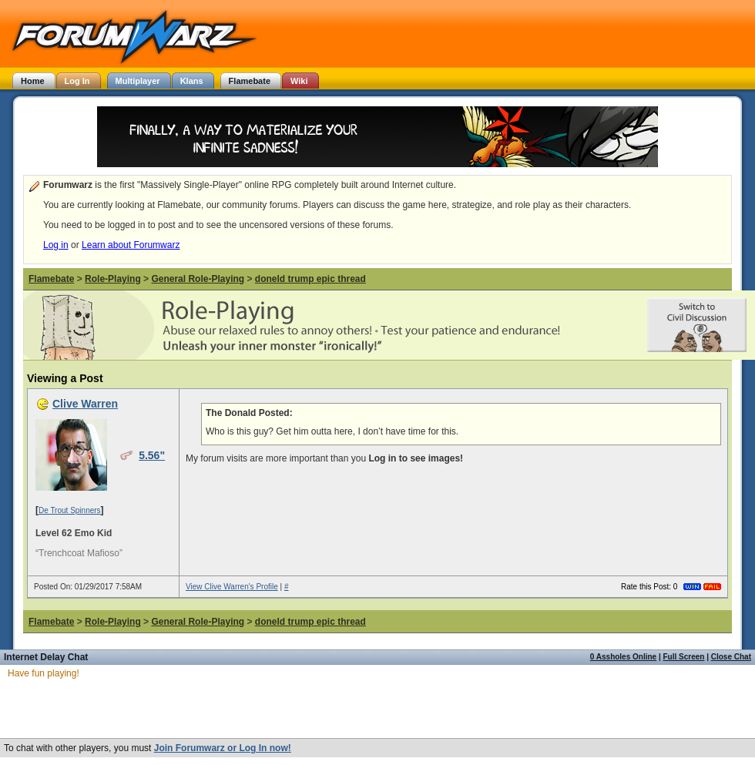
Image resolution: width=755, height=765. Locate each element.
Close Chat (731, 657)
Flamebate (51, 278)
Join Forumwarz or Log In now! (222, 748)
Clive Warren (85, 404)
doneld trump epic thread (310, 278)
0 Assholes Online (623, 657)
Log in (56, 245)
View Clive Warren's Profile (232, 586)
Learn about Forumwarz (131, 245)
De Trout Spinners (70, 510)
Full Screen (684, 657)
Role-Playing (113, 278)
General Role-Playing (197, 278)
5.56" (152, 455)
